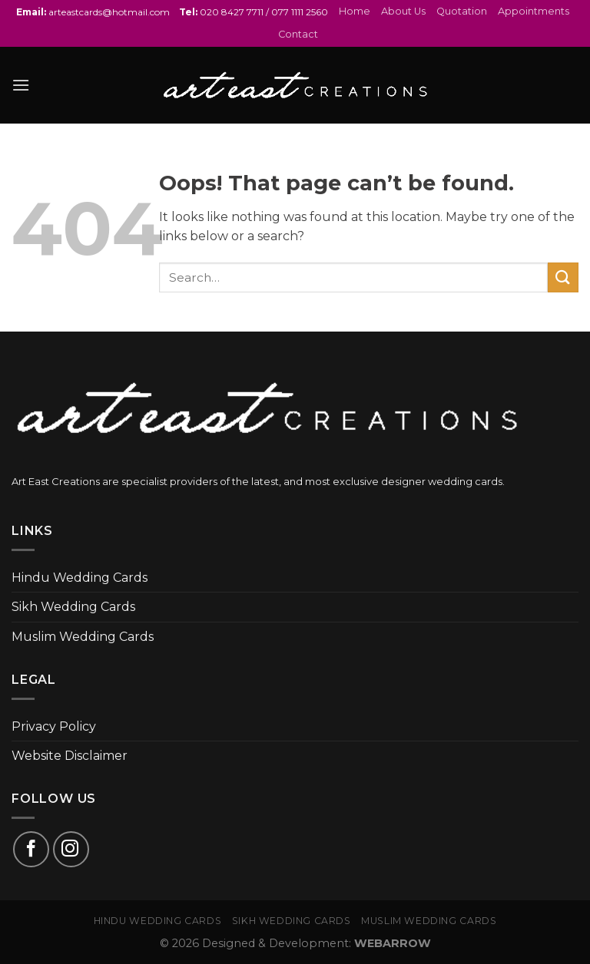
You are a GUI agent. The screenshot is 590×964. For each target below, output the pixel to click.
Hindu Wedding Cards (80, 577)
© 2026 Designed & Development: (295, 943)
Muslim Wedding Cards (83, 636)
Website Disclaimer (70, 755)
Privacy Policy (54, 726)
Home (354, 11)
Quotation (461, 11)
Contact (298, 34)
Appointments (533, 11)
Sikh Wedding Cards (73, 606)
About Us (403, 11)
